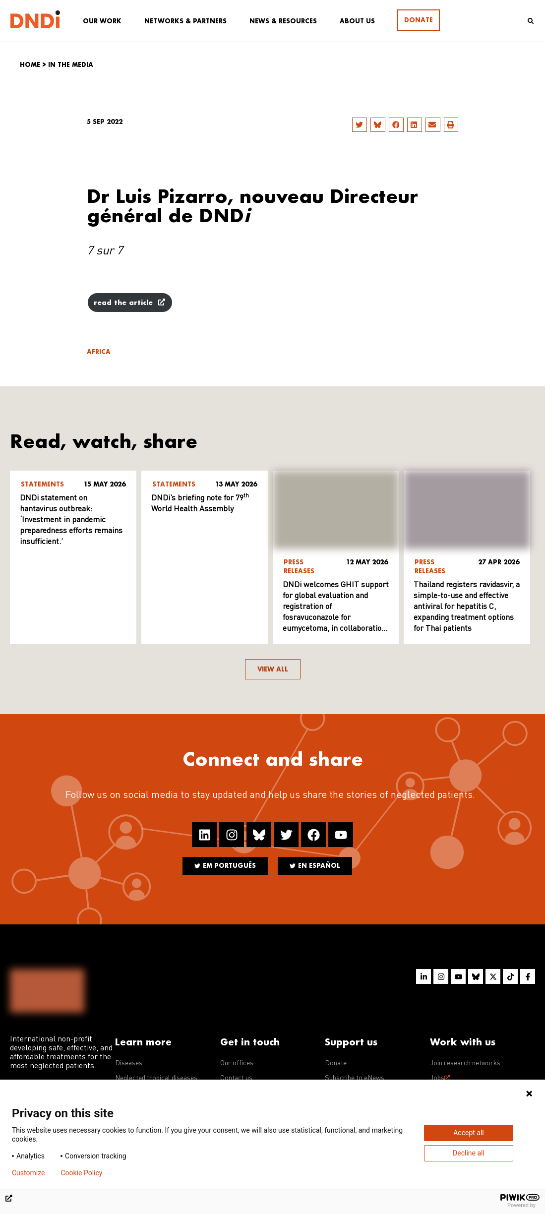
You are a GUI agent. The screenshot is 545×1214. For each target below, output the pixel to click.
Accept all (468, 1133)
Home (30, 64)
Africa (99, 352)
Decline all (468, 1153)
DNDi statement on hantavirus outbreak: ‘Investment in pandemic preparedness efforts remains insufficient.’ (71, 520)
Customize (28, 1173)
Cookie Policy (81, 1173)
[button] (359, 125)
